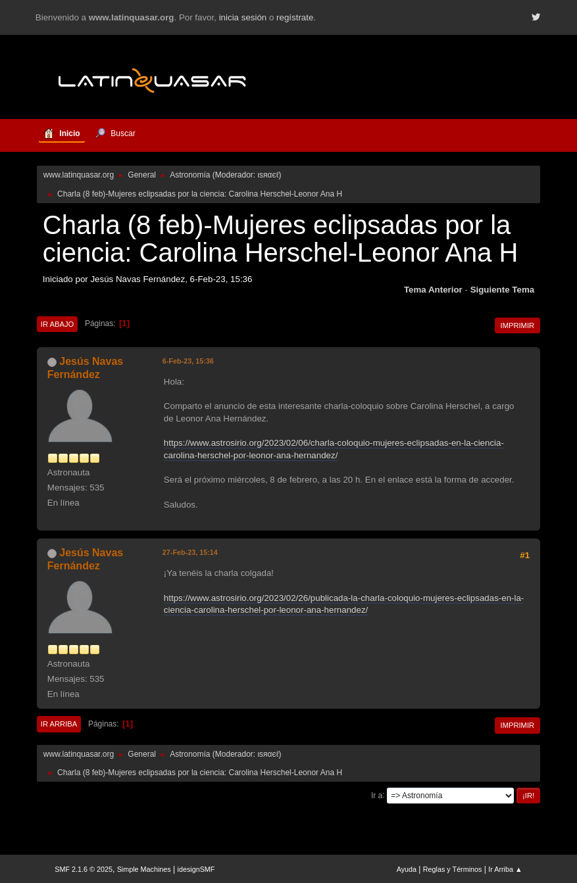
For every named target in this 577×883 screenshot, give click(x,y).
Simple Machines (144, 869)
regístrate (294, 17)
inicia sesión (243, 17)
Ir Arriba (59, 724)
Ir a (376, 794)
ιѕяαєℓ (267, 174)
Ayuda (406, 869)
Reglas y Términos (452, 869)
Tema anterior (433, 290)
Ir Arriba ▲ (505, 869)
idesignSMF (196, 869)
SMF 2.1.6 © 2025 (84, 869)
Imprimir (518, 325)
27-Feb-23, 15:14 (190, 552)
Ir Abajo (57, 324)
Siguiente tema (502, 290)
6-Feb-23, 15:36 (188, 361)
